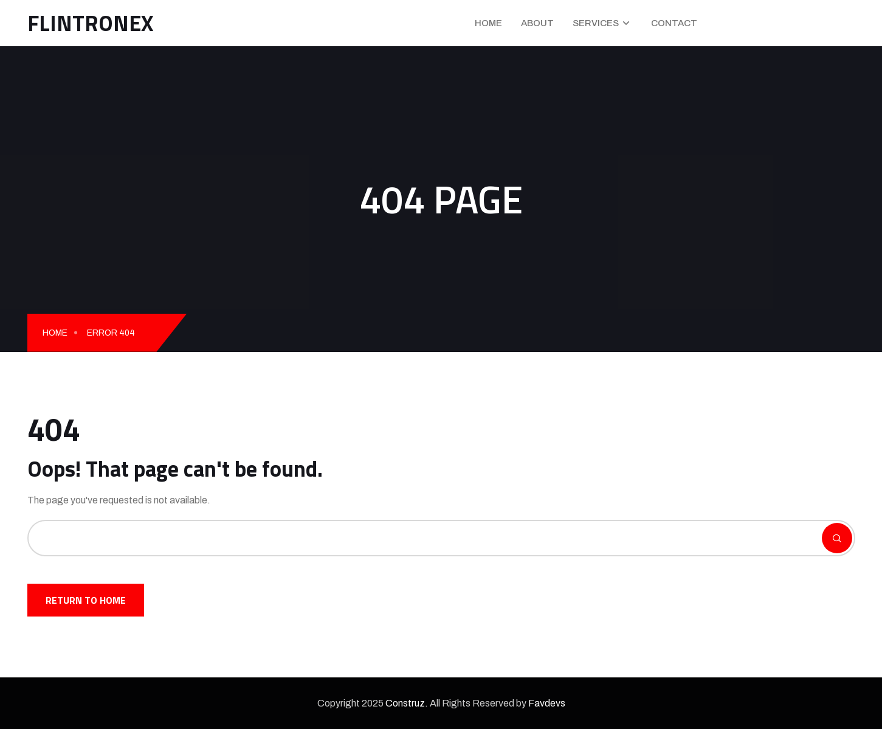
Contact (674, 23)
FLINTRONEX (90, 23)
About (537, 23)
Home (488, 23)
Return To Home (86, 600)
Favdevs (546, 703)
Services (596, 23)
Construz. (406, 703)
